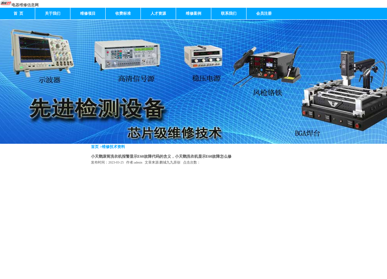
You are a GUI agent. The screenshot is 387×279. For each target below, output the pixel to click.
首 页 (17, 13)
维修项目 (88, 13)
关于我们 (52, 13)
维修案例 (193, 13)
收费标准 (123, 13)
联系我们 (228, 13)
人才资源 (158, 13)
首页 (95, 147)
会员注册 (264, 13)
